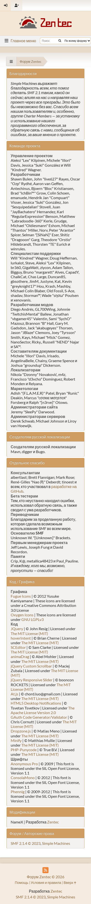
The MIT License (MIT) (29, 633)
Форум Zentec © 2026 (45, 876)
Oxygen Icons (22, 614)
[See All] (11, 61)
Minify (16, 740)
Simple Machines (56, 843)
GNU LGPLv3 (32, 619)
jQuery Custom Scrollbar (31, 666)
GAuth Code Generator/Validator (39, 717)
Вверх (70, 882)
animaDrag (20, 656)
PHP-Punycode (24, 749)
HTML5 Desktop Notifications (36, 703)
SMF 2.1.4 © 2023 (26, 843)
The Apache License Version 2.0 (42, 710)
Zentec (53, 822)
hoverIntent (21, 638)
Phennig (18, 791)
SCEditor (18, 647)
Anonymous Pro (24, 763)
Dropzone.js (21, 731)
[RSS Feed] (45, 870)
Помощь (21, 882)
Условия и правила (46, 882)
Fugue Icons (21, 596)
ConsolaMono (23, 777)
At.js (14, 694)
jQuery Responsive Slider (31, 679)
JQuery (17, 628)
